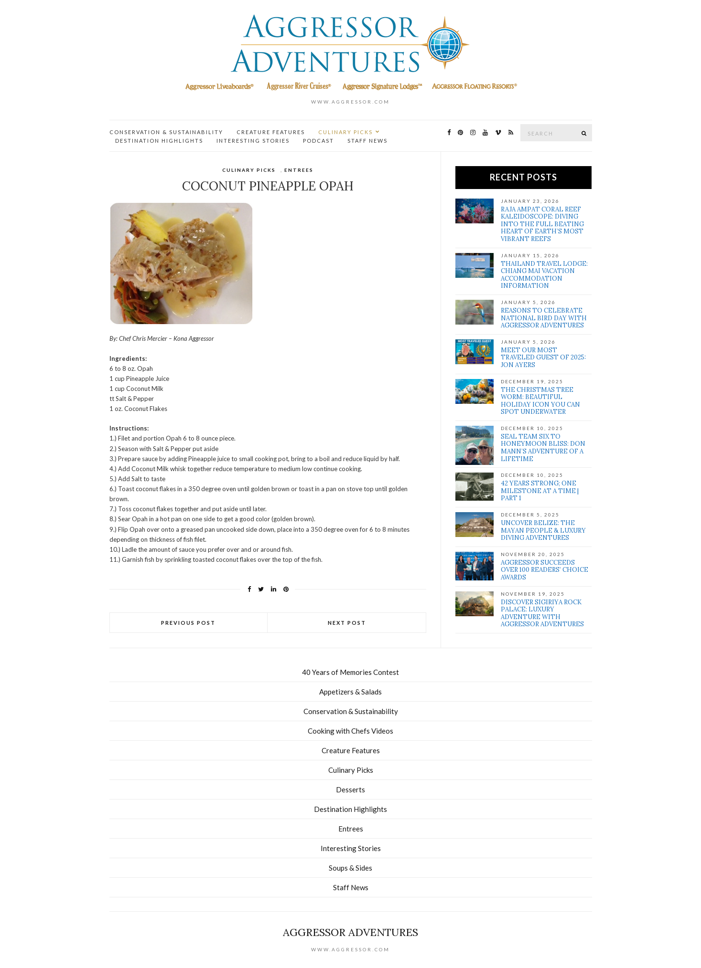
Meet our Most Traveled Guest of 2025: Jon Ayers (543, 357)
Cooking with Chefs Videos (350, 730)
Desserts (350, 789)
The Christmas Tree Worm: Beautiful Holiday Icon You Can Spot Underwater (540, 401)
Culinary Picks (345, 132)
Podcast (318, 140)
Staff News (367, 140)
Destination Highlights (159, 140)
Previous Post (188, 623)
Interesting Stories (253, 140)
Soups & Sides (350, 867)
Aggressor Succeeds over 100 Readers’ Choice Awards (544, 569)
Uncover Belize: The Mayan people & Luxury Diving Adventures (543, 530)
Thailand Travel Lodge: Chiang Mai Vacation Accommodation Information (544, 275)
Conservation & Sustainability (166, 132)
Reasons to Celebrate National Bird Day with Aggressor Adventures (544, 317)
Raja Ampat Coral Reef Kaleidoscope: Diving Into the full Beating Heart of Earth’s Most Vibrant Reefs (542, 224)
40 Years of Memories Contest (350, 672)
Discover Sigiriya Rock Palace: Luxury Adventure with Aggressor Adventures (542, 613)
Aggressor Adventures (350, 932)
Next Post (347, 623)
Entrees (298, 170)
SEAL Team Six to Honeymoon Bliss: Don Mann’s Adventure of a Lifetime (543, 447)
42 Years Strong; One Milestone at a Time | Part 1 (540, 490)
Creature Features (271, 132)
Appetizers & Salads (350, 691)
